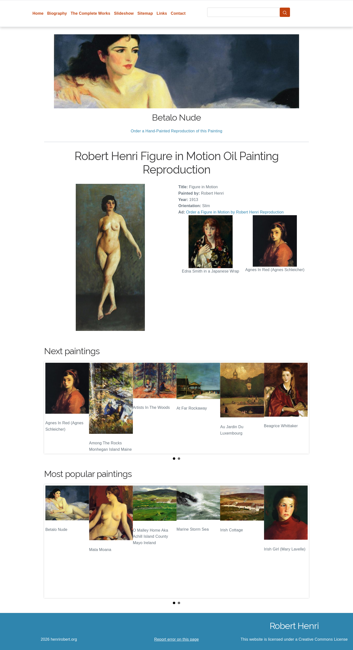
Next (301, 408)
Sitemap (145, 13)
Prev (52, 408)
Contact (178, 13)
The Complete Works (90, 13)
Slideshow (124, 13)
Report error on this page (176, 639)
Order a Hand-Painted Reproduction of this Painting (176, 131)
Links (162, 13)
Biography (57, 13)
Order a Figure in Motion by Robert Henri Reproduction (235, 212)
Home (38, 13)
